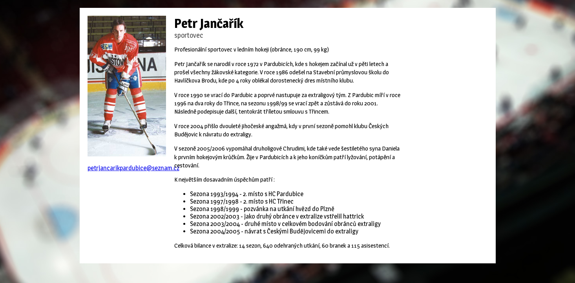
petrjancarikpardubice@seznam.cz (133, 168)
